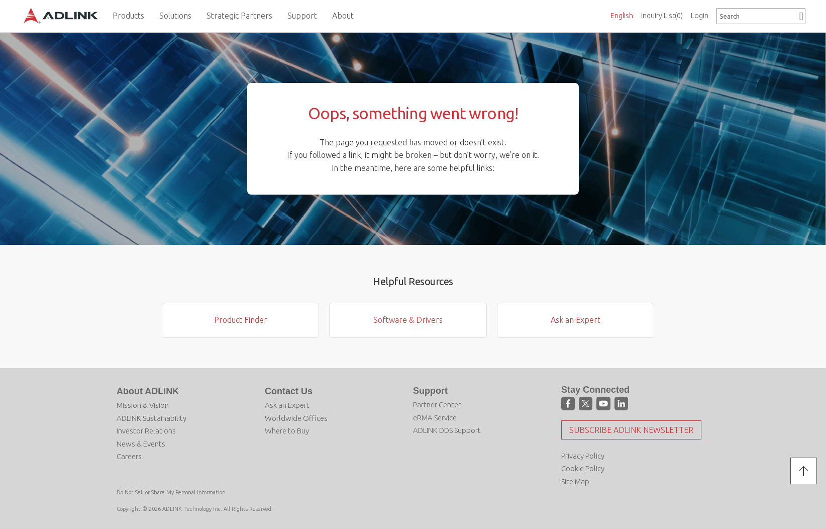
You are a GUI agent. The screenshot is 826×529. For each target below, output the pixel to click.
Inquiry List (662, 16)
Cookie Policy (582, 468)
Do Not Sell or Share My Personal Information (171, 492)
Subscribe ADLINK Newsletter (631, 429)
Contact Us (289, 391)
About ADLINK (148, 391)
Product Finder (240, 319)
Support (430, 391)
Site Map (575, 481)
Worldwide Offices (296, 418)
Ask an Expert (575, 319)
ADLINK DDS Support (447, 430)
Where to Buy (287, 430)
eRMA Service (435, 417)
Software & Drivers (408, 319)
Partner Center (437, 404)
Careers (129, 456)
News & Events (141, 443)
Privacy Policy (582, 456)
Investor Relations (146, 430)
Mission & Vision (143, 405)
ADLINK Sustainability (151, 418)
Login (699, 16)
